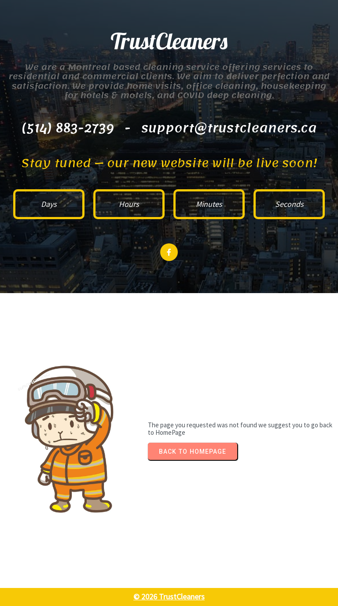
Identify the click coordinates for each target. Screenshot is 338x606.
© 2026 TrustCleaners (169, 596)
